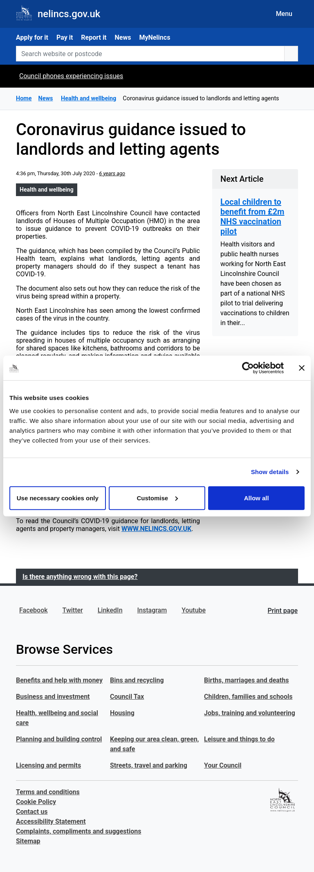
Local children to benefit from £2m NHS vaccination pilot (252, 216)
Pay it (64, 37)
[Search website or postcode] (150, 53)
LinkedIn (110, 610)
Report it (93, 37)
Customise (157, 497)
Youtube (194, 610)
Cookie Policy (36, 802)
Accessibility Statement (51, 821)
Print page (283, 610)
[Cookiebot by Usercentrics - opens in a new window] (248, 368)
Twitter (73, 610)
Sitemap (28, 841)
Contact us (31, 812)
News (123, 37)
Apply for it (32, 37)
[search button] (291, 53)
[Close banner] (302, 368)
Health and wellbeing (47, 189)
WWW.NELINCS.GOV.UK (156, 529)
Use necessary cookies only (58, 497)
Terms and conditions (48, 792)
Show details (270, 471)
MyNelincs (154, 37)
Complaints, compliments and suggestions (78, 831)
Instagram (152, 610)
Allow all (256, 497)
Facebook (33, 610)
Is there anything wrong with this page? (79, 577)
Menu (284, 14)
